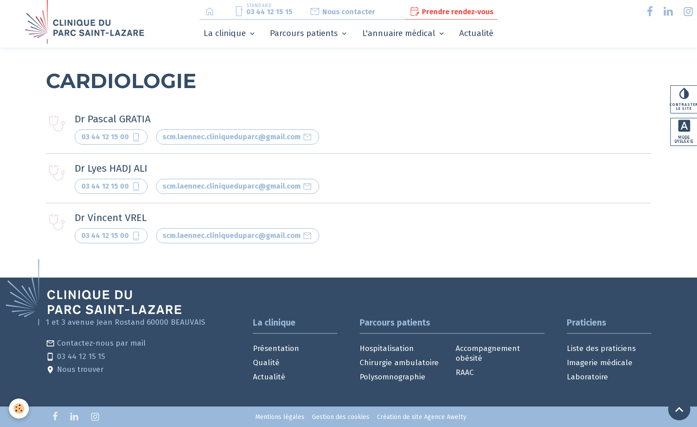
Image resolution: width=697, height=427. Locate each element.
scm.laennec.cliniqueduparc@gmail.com (237, 137)
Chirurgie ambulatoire (399, 362)
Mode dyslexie (684, 133)
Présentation (276, 348)
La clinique (226, 33)
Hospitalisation (387, 348)
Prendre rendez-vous (451, 11)
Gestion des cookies (340, 417)
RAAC (465, 372)
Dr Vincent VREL (111, 218)
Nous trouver (75, 369)
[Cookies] (19, 409)
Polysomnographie (392, 377)
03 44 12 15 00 (111, 137)
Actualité (476, 33)
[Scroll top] (679, 409)
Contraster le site (683, 99)
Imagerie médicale (600, 362)
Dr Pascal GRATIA (113, 119)
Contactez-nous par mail (96, 343)
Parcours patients (305, 33)
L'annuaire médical (399, 33)
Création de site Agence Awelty (421, 417)
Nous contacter (342, 11)
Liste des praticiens (601, 348)
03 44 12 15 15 (75, 357)
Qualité (266, 362)
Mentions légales (279, 417)
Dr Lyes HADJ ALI (111, 168)
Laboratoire (587, 377)
